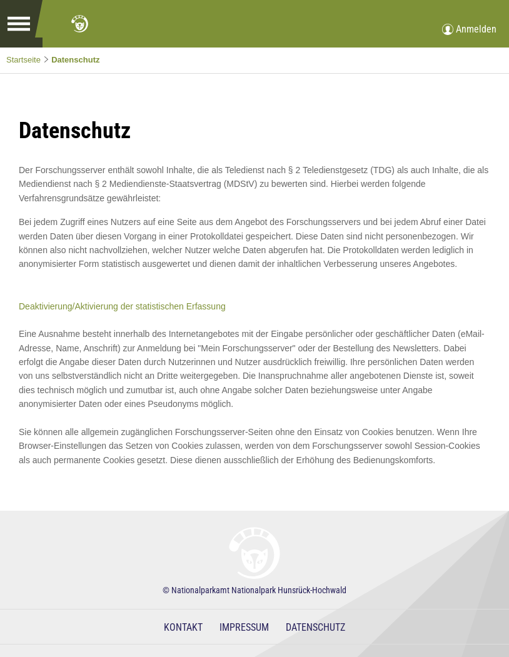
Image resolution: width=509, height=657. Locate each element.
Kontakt (183, 627)
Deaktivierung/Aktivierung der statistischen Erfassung (122, 306)
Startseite (23, 59)
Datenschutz (75, 59)
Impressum (244, 627)
